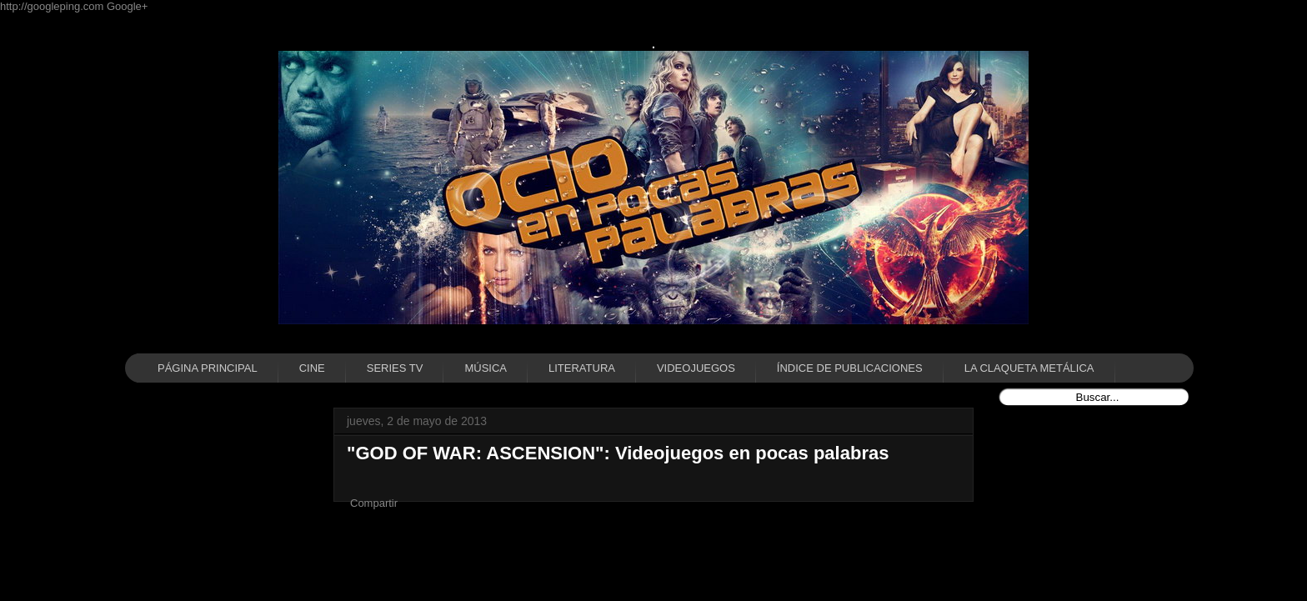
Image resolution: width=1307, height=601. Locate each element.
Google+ (127, 6)
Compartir (374, 503)
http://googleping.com (53, 6)
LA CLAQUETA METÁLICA (1029, 368)
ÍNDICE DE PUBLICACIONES (850, 368)
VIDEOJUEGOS (696, 368)
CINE (312, 368)
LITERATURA (581, 368)
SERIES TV (395, 368)
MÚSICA (485, 368)
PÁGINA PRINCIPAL (208, 368)
